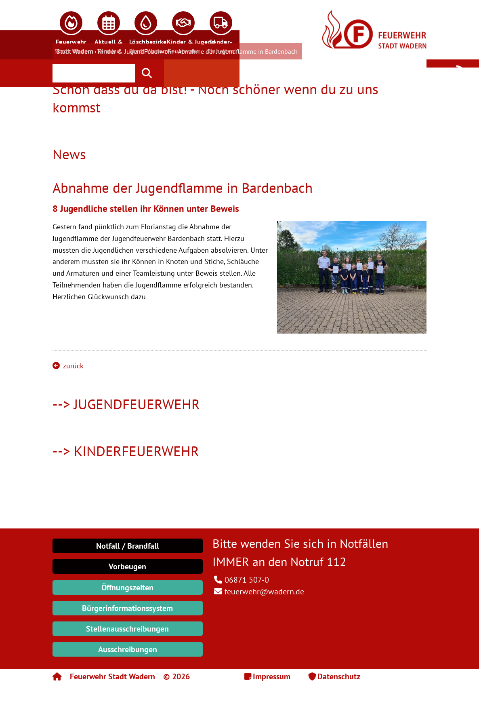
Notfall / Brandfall (127, 546)
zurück (68, 365)
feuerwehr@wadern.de (264, 591)
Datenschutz (338, 676)
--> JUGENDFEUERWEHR (126, 404)
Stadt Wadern (75, 51)
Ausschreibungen (127, 649)
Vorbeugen (127, 566)
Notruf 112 (318, 561)
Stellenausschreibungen (127, 628)
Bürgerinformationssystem (127, 608)
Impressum (271, 676)
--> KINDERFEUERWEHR (126, 451)
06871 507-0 (247, 580)
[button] (71, 29)
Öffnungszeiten (127, 587)
